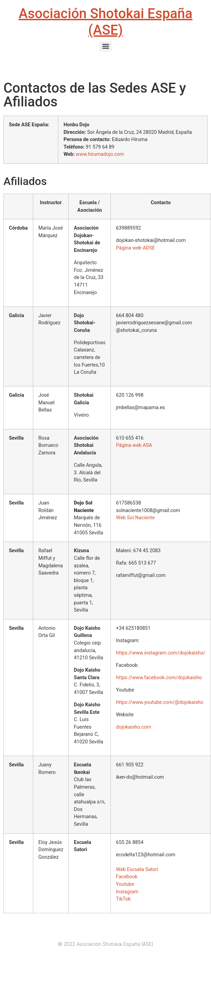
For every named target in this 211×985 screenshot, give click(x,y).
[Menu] (105, 46)
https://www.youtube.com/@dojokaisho (159, 702)
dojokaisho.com (133, 727)
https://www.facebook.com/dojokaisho (159, 678)
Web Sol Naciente (135, 518)
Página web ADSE (135, 248)
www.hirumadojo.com (100, 154)
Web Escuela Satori (138, 869)
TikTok (123, 899)
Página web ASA (134, 445)
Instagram (127, 892)
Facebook (127, 877)
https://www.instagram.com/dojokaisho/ (161, 653)
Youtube (125, 884)
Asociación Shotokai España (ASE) (105, 21)
